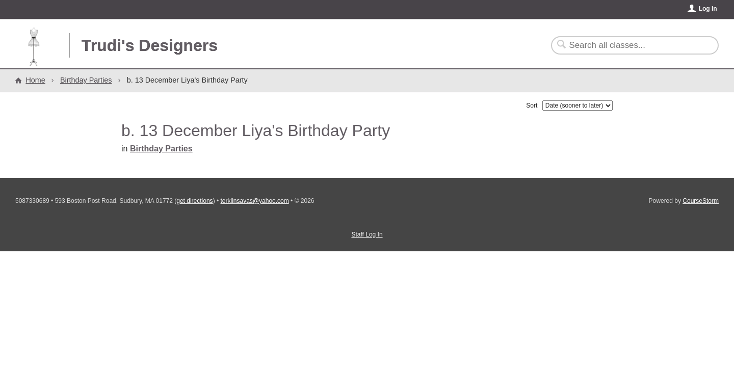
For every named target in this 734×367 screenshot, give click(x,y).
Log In (708, 8)
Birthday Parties (86, 80)
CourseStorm (701, 200)
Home (35, 80)
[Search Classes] (628, 45)
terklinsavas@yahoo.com (255, 200)
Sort (531, 105)
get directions (194, 200)
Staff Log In (366, 234)
